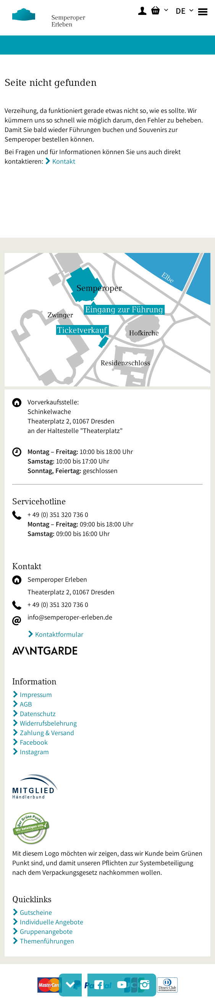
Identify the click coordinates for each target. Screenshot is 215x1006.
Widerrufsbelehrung (48, 723)
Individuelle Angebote (51, 921)
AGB (26, 704)
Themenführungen (47, 941)
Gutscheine (36, 912)
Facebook (34, 742)
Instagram (34, 751)
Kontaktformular (59, 634)
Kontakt (63, 161)
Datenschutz (38, 713)
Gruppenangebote (46, 931)
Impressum (36, 694)
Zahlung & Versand (47, 732)
